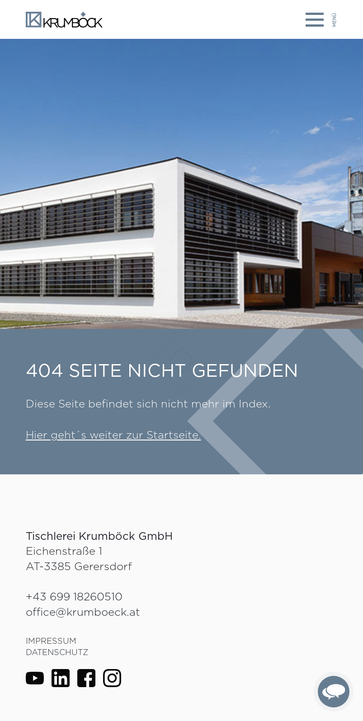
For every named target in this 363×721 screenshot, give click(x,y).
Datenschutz (57, 652)
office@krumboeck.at (83, 611)
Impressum (51, 641)
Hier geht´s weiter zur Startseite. (113, 434)
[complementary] (333, 691)
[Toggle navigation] (321, 19)
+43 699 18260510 (74, 596)
